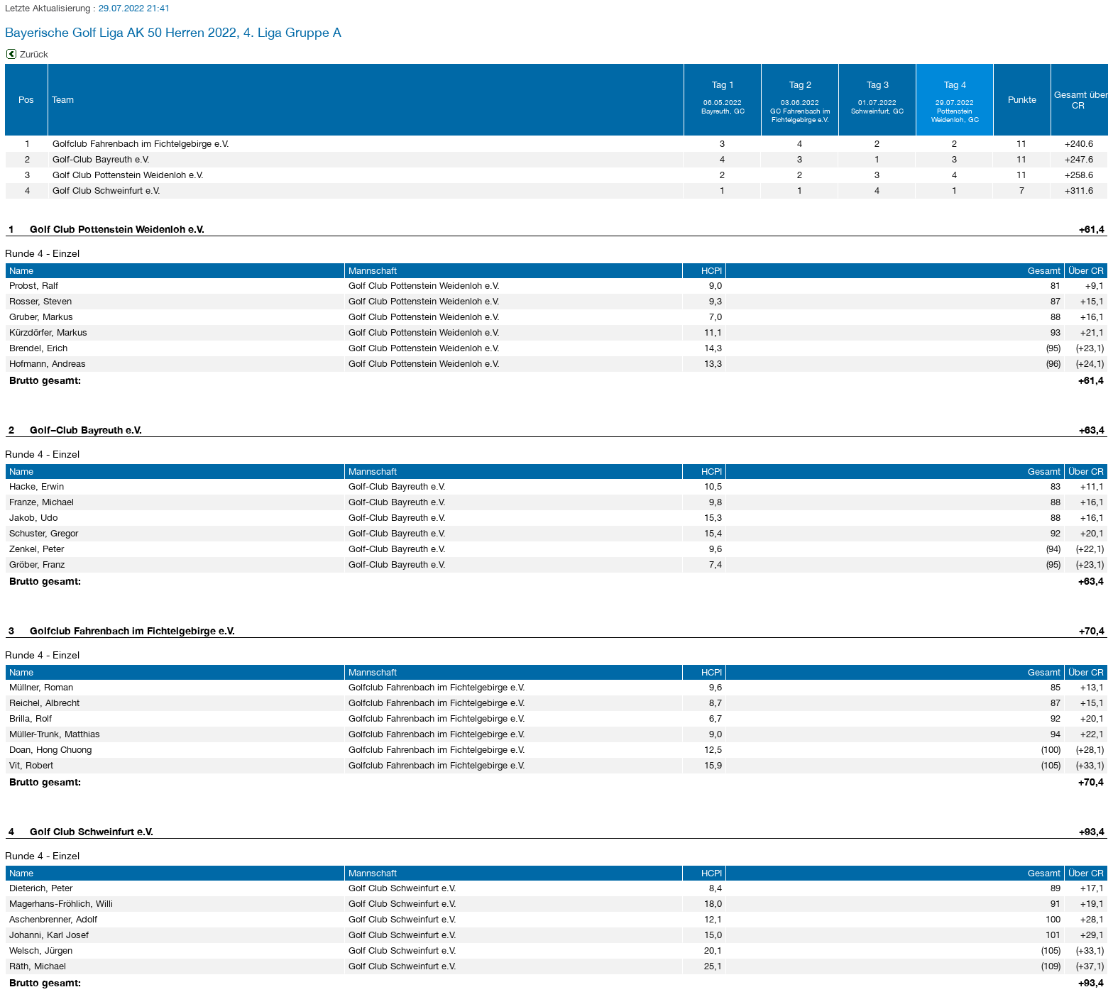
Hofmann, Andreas (47, 363)
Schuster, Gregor (43, 533)
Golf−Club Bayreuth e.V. (86, 430)
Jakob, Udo (33, 517)
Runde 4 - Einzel (42, 253)
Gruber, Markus (41, 317)
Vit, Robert (31, 765)
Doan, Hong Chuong (50, 749)
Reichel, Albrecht (44, 703)
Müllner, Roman (41, 687)
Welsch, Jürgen (40, 950)
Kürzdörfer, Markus (48, 332)
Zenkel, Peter (36, 549)
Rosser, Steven (40, 301)
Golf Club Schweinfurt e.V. (91, 831)
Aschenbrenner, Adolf (53, 919)
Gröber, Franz (37, 564)
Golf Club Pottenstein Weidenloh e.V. (117, 229)
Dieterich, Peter (40, 888)
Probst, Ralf (33, 285)
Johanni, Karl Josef (49, 935)
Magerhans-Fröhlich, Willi (61, 903)
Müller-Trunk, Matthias (54, 734)
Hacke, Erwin (36, 486)
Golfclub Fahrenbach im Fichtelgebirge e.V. (132, 630)
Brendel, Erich (38, 348)
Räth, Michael (37, 966)
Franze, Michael (41, 502)
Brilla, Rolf (30, 718)
